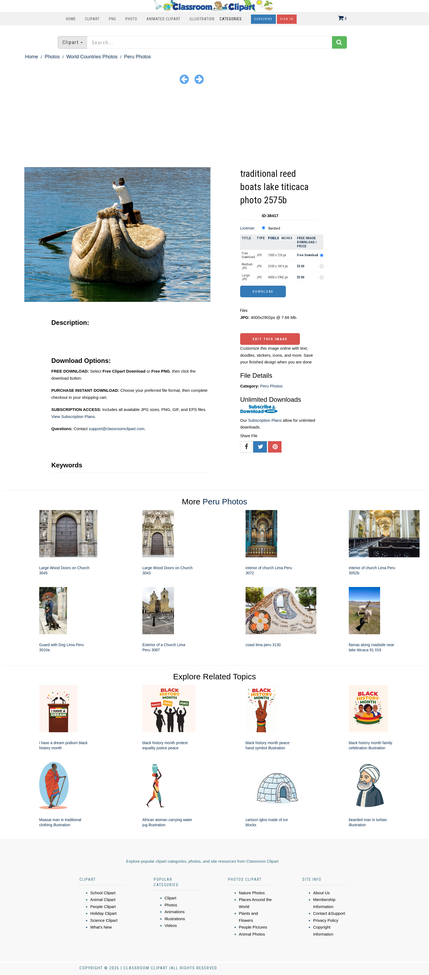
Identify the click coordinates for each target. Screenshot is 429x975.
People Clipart (103, 906)
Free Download (248, 255)
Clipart (92, 19)
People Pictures (253, 927)
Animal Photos (252, 934)
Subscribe (263, 19)
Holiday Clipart (103, 913)
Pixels (273, 238)
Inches (286, 238)
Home (71, 19)
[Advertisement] (214, 126)
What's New (101, 927)
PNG (112, 19)
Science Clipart (104, 920)
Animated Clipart (163, 19)
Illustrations (175, 918)
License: (247, 228)
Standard (274, 228)
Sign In (286, 19)
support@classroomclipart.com (116, 428)
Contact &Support (329, 913)
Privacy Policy (325, 920)
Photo (131, 19)
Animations (175, 911)
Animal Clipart (102, 899)
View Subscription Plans (73, 416)
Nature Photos (252, 892)
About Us (321, 892)
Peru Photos (137, 56)
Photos (52, 56)
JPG (259, 255)
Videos (171, 925)
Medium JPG (247, 266)
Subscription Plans (264, 420)
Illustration (202, 19)
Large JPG (246, 277)
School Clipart (102, 892)
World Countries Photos (92, 56)
